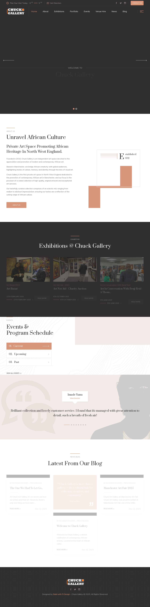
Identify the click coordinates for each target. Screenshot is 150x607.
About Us (16, 205)
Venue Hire (101, 11)
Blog (125, 11)
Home (34, 11)
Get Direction (54, 3)
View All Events (13, 373)
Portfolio (74, 11)
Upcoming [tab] (29, 354)
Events (87, 11)
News (114, 11)
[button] (73, 109)
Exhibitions (59, 11)
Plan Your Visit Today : (24, 3)
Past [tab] (29, 362)
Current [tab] (29, 346)
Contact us (137, 3)
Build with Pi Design (61, 594)
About (45, 11)
